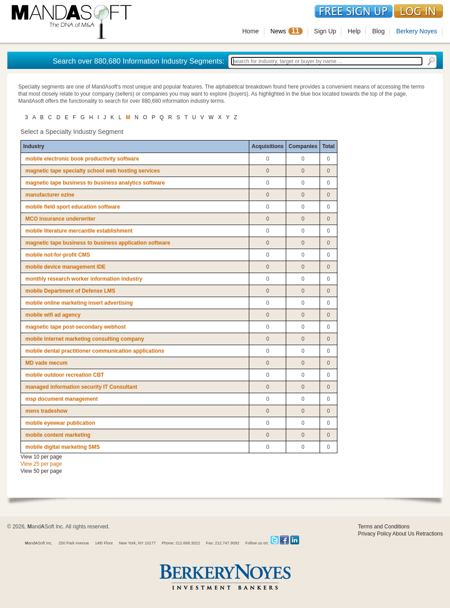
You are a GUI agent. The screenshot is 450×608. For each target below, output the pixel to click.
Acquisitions (267, 146)
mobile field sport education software (72, 207)
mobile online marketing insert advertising (79, 303)
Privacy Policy (374, 534)
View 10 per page (41, 457)
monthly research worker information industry (83, 279)
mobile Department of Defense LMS (70, 291)
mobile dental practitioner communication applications (94, 351)
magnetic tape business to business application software (97, 243)
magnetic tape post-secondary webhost (75, 327)
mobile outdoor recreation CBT (64, 375)
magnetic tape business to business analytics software (95, 183)
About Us (403, 534)
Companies (302, 146)
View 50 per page (41, 471)
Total (328, 146)
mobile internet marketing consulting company (84, 339)
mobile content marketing (57, 435)
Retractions (429, 534)
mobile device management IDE (65, 267)
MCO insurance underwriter (60, 219)
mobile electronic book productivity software (82, 159)
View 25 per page (41, 464)
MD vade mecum (46, 363)
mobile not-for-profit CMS (57, 255)
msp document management (61, 399)
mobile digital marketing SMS (62, 447)
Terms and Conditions (383, 526)
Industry (33, 146)
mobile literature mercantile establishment (79, 231)
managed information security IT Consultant (81, 387)
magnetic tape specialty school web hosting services (92, 171)
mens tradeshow (46, 411)
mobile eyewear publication (60, 423)
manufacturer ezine (49, 195)
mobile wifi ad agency (53, 315)
